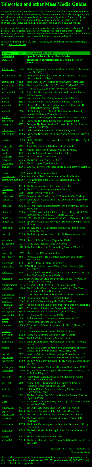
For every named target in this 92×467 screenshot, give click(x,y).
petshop (5, 348)
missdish (6, 308)
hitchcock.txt (8, 266)
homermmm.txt (9, 285)
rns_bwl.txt (7, 357)
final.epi (6, 234)
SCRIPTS (7, 59)
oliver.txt (6, 331)
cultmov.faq (7, 189)
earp (4, 192)
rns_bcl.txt (7, 354)
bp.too (5, 149)
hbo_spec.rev (8, 256)
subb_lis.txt (7, 389)
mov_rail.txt (8, 315)
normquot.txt (8, 325)
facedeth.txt (7, 199)
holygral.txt (7, 278)
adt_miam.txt (8, 92)
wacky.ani (7, 418)
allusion (6, 101)
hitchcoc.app (8, 263)
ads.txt (5, 88)
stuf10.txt (6, 376)
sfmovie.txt (7, 370)
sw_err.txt (7, 395)
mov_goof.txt (8, 311)
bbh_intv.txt (8, 121)
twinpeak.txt (8, 414)
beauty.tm (6, 124)
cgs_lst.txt (7, 156)
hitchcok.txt (7, 272)
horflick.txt (7, 288)
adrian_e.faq (8, 85)
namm (5, 321)
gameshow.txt (8, 240)
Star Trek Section (17, 44)
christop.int (7, 163)
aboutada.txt (8, 81)
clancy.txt (6, 173)
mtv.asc (5, 318)
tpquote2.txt (8, 407)
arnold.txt (6, 117)
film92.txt (7, 212)
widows (5, 436)
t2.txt (4, 401)
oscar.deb (6, 338)
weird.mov (7, 430)
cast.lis (5, 153)
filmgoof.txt (8, 221)
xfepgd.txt (7, 440)
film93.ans (7, 218)
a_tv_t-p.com (8, 75)
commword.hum (10, 179)
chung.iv (6, 166)
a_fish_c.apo (8, 69)
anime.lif (6, 111)
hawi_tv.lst (7, 253)
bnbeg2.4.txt (8, 134)
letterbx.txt (7, 304)
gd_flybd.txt (8, 243)
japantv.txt (7, 298)
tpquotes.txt (7, 411)
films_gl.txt (7, 228)
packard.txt (7, 341)
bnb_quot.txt (8, 130)
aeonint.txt (7, 98)
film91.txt (7, 206)
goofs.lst (6, 247)
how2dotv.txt (8, 294)
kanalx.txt (7, 301)
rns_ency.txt (8, 361)
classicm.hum (8, 176)
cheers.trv (6, 160)
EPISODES (8, 56)
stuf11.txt (6, 383)
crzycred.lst (7, 186)
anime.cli (6, 105)
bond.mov (7, 140)
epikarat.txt (7, 196)
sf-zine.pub (7, 367)
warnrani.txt (8, 424)
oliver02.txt (7, 335)
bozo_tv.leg (7, 146)
